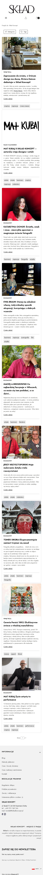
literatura (22, 422)
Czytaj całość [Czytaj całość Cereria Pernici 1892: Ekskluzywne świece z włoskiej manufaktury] (8, 647)
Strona (18, 738)
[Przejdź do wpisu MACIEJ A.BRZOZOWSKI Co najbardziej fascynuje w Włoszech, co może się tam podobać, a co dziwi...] (21, 361)
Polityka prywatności (9, 789)
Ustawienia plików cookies (11, 797)
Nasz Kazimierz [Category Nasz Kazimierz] (10, 145)
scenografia (25, 337)
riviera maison (24, 106)
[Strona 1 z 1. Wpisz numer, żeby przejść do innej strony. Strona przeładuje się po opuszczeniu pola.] (22, 738)
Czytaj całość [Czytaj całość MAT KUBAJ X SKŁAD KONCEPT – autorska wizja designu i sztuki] (8, 173)
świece (6, 654)
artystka (32, 259)
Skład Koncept (10, 25)
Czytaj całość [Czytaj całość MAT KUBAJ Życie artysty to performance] (8, 718)
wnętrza (7, 106)
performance (29, 726)
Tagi (23, 32)
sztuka (6, 180)
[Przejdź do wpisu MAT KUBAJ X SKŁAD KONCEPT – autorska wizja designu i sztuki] (21, 126)
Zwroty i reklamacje (9, 793)
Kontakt (4, 774)
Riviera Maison (18, 91)
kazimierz (20, 180)
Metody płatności (8, 762)
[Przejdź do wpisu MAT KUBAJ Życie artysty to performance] (21, 674)
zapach (13, 654)
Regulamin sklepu (8, 785)
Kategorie (10, 32)
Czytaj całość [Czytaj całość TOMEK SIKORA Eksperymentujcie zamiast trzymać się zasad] (8, 568)
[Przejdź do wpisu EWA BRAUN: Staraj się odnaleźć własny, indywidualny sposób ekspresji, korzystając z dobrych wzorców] (21, 279)
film (32, 337)
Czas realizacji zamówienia (12, 770)
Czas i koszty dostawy (10, 766)
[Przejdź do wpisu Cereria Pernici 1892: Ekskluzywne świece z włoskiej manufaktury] (21, 600)
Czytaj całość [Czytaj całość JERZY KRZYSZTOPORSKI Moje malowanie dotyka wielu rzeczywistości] (8, 490)
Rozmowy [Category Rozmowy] (8, 223)
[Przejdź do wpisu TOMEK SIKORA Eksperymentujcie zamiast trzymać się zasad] (21, 517)
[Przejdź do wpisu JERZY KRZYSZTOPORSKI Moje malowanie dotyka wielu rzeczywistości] (21, 442)
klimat (20, 654)
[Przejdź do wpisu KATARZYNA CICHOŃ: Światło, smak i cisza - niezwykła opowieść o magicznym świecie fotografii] (21, 204)
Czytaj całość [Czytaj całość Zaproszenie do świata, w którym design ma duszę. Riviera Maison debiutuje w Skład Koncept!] (8, 99)
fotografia (24, 259)
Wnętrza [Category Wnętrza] (7, 72)
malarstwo (16, 184)
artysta (12, 180)
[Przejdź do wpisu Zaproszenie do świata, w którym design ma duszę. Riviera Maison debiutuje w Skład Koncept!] (21, 53)
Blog (3, 758)
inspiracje (15, 106)
